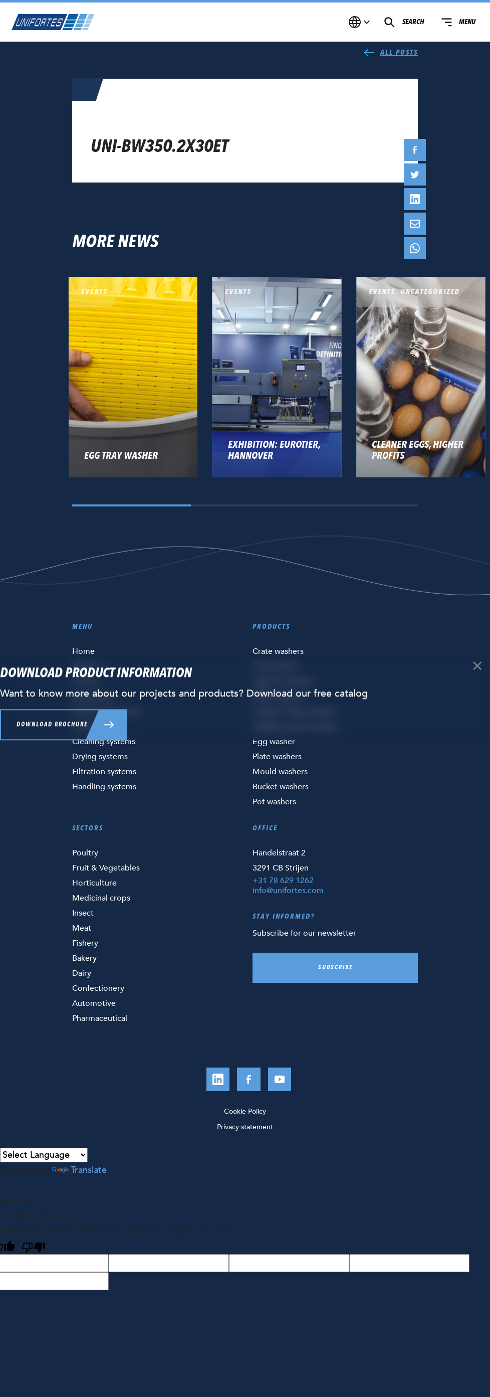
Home (83, 651)
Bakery (84, 958)
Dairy (81, 973)
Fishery (85, 943)
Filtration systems (104, 771)
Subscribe (335, 968)
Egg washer (274, 741)
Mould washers (280, 771)
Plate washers (277, 756)
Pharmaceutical (99, 1018)
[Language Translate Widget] (44, 1155)
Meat (81, 928)
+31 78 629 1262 (283, 880)
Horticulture (94, 883)
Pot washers (274, 801)
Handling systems (104, 786)
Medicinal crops (101, 898)
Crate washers (278, 651)
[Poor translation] (34, 1246)
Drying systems (100, 756)
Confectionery (98, 988)
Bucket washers (281, 786)
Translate (79, 1170)
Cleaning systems (103, 741)
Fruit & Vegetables (106, 868)
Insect (83, 913)
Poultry (85, 852)
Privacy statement (245, 1127)
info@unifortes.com (288, 890)
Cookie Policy (245, 1111)
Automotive (94, 1003)
